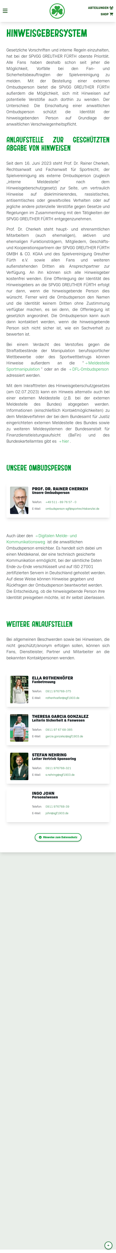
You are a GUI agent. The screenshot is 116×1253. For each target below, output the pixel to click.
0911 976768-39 (57, 806)
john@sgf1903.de (57, 813)
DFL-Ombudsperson (90, 369)
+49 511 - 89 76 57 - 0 (61, 502)
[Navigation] (5, 11)
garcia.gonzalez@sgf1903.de (64, 736)
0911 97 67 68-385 (59, 729)
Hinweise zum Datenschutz (58, 837)
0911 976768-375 (58, 691)
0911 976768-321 (58, 768)
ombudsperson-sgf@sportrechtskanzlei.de (72, 508)
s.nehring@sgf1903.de (60, 774)
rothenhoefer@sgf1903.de (62, 698)
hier (65, 441)
